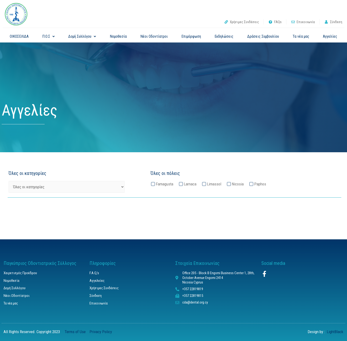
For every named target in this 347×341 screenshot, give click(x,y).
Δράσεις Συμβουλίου (263, 36)
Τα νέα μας (301, 36)
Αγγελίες (330, 36)
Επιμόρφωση (191, 36)
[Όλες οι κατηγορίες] (67, 187)
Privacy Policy (100, 331)
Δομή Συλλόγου (82, 36)
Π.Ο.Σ (48, 36)
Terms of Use (76, 331)
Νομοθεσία (118, 36)
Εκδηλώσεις (224, 36)
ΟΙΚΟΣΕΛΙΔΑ (19, 36)
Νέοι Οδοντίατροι (154, 36)
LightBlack (334, 331)
